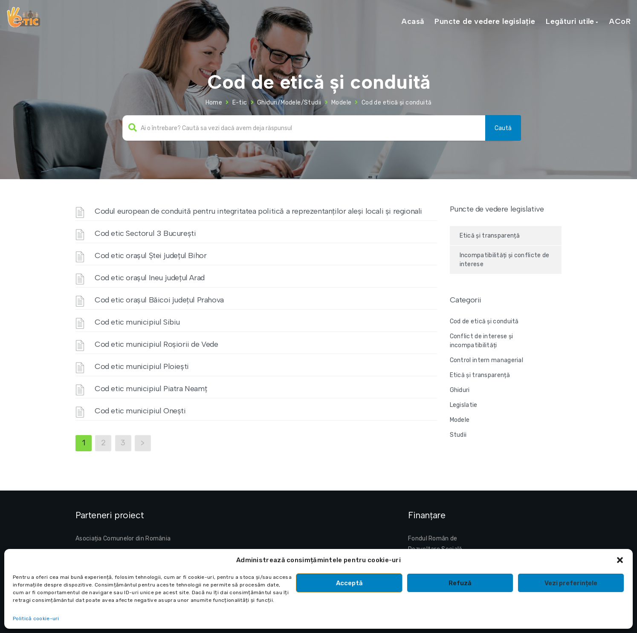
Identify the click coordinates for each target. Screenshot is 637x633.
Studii (458, 434)
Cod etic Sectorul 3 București (145, 233)
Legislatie (464, 405)
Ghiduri (460, 390)
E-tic (239, 102)
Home (214, 102)
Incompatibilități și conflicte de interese (505, 260)
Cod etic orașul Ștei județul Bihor (150, 255)
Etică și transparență (490, 235)
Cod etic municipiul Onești (140, 410)
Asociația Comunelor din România (123, 538)
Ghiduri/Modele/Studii (289, 102)
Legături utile (570, 21)
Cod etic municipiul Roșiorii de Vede (156, 344)
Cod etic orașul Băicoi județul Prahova (159, 300)
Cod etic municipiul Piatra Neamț (151, 388)
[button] (620, 560)
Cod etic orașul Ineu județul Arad (150, 277)
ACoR (620, 21)
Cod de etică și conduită (484, 321)
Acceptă (349, 583)
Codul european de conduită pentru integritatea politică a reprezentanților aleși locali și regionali (258, 211)
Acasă (412, 21)
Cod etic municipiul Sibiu (137, 322)
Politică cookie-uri (36, 618)
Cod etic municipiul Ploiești (142, 366)
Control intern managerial (487, 360)
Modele (341, 102)
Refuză (460, 583)
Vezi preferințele (570, 583)
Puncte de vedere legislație (484, 21)
